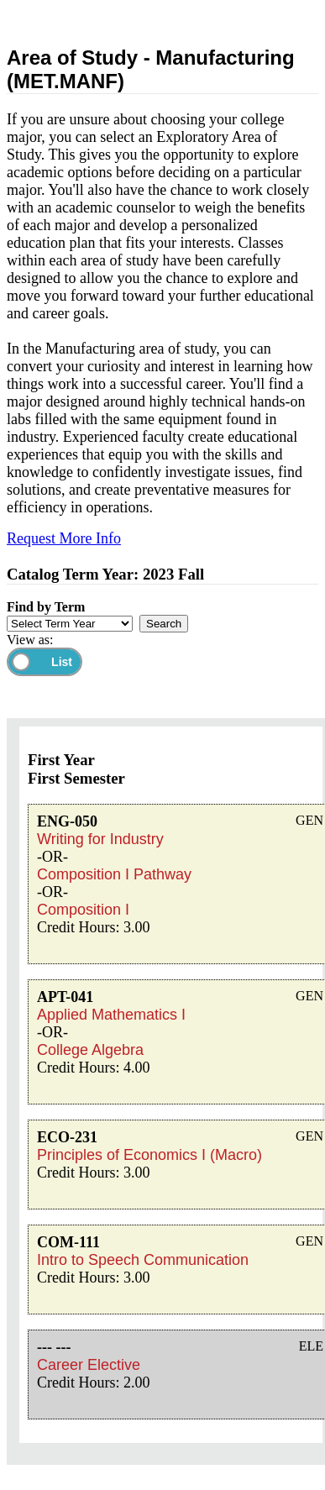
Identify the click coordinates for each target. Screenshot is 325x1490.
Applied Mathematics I (111, 1014)
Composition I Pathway (114, 874)
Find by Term (46, 607)
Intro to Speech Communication (143, 1259)
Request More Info (64, 538)
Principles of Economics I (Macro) (149, 1154)
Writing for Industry (100, 839)
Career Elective (88, 1364)
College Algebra (90, 1049)
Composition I (83, 909)
